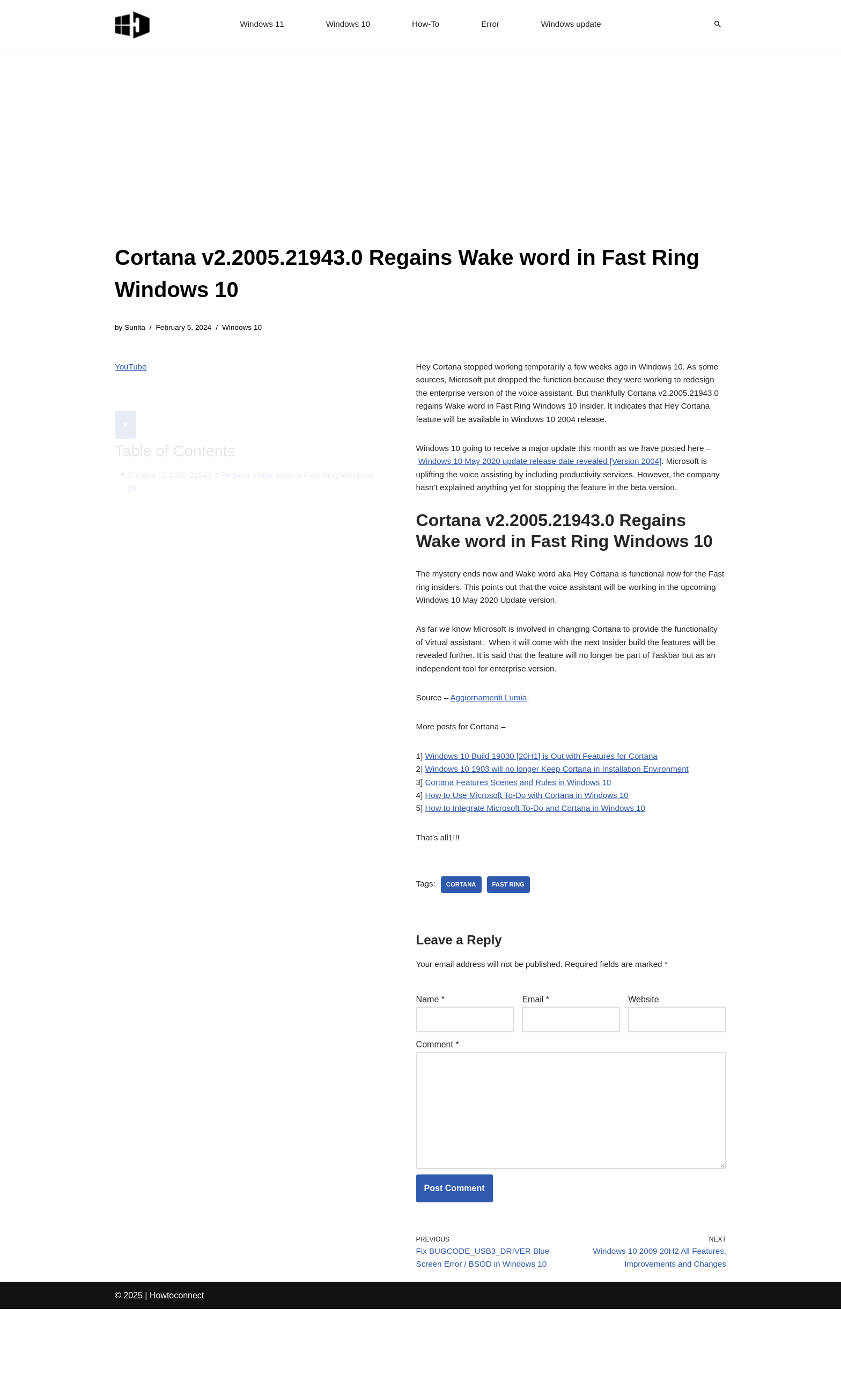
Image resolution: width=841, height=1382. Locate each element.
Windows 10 (346, 24)
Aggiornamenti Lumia (492, 738)
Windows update (575, 24)
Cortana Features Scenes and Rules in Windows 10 (523, 828)
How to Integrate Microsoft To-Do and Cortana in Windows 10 (542, 858)
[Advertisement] (420, 161)
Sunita (136, 328)
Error (491, 24)
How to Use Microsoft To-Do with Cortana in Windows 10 (533, 843)
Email (535, 1053)
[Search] (717, 24)
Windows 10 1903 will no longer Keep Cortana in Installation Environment (564, 814)
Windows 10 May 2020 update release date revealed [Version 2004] (552, 472)
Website (643, 1053)
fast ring (512, 937)
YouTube (132, 368)
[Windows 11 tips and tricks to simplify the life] (133, 24)
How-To (425, 24)
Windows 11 (257, 24)
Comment (437, 1101)
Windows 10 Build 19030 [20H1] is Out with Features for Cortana (548, 799)
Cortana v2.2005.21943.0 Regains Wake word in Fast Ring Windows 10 (239, 457)
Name (430, 1053)
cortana (463, 937)
